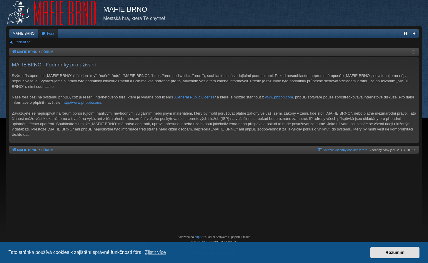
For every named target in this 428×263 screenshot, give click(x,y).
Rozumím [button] (394, 252)
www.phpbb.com (279, 97)
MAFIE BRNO (24, 33)
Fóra (50, 33)
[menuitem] (405, 33)
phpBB (199, 237)
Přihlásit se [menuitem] (416, 34)
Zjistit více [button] (155, 252)
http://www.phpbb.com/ (82, 102)
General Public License (195, 97)
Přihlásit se (22, 42)
